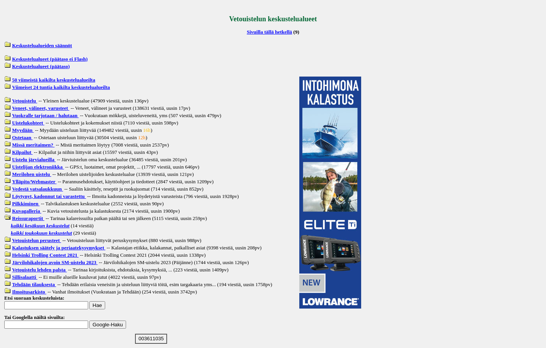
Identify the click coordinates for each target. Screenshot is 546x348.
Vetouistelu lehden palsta (39, 270)
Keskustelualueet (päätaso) (41, 66)
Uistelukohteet (28, 123)
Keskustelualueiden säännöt (42, 45)
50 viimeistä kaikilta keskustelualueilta (53, 80)
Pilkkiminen (25, 203)
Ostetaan (22, 137)
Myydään (23, 130)
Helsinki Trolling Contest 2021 (45, 255)
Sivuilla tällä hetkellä (269, 32)
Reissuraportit (28, 218)
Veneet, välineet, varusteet (40, 108)
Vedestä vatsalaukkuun (37, 189)
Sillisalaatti (24, 277)
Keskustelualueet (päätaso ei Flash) (49, 59)
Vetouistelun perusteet (36, 240)
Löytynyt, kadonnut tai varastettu (49, 196)
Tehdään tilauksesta (34, 284)
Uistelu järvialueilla (34, 159)
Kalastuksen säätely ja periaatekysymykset (58, 248)
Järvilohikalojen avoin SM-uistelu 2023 (54, 262)
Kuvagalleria (26, 211)
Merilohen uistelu (31, 174)
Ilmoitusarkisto (29, 292)
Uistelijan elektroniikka (38, 167)
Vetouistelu (24, 101)
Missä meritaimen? (33, 145)
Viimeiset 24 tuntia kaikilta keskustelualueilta (61, 87)
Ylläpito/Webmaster (34, 181)
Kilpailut (22, 152)
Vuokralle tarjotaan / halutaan (45, 115)
